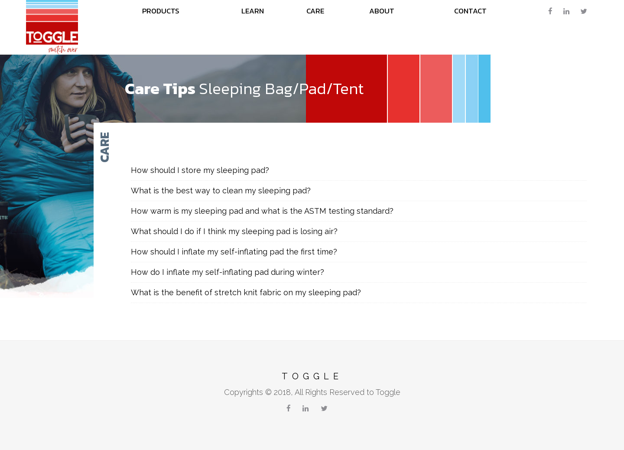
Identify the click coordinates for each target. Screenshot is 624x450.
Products (160, 10)
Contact (470, 10)
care (315, 10)
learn (252, 10)
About (381, 10)
